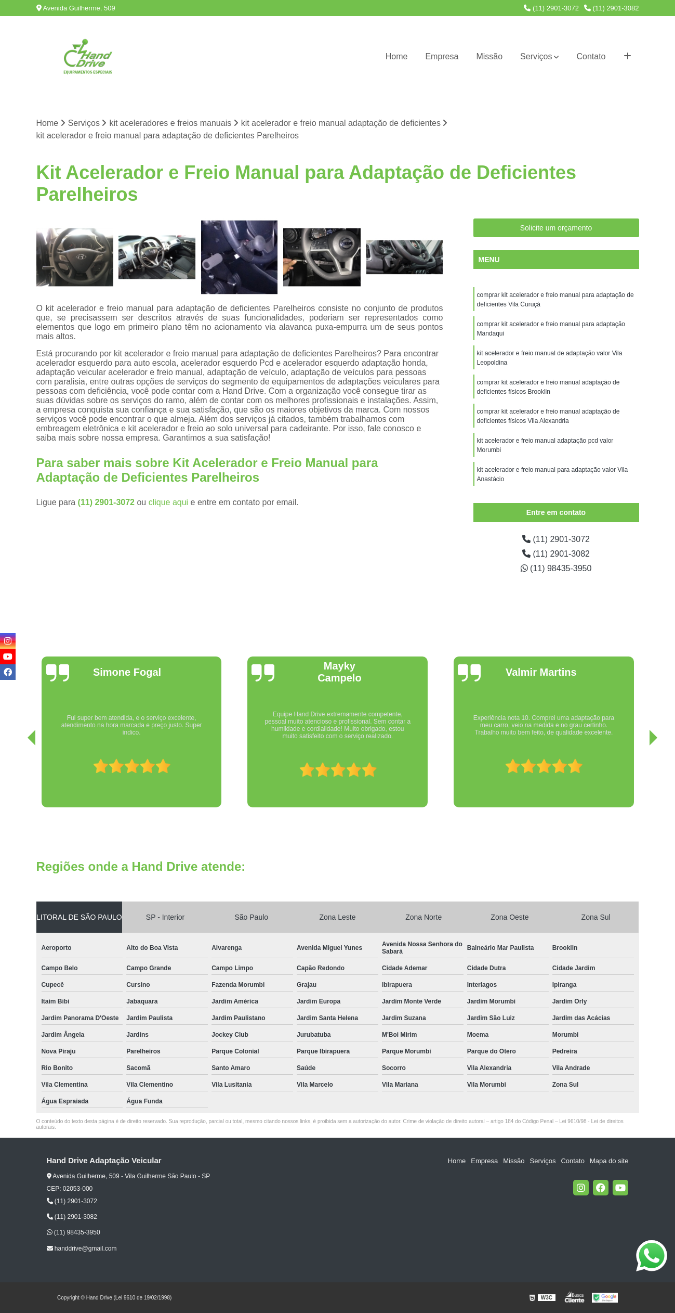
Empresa (441, 56)
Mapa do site (609, 1161)
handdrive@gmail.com (82, 1248)
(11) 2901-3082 (611, 8)
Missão (489, 56)
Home (397, 56)
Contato (590, 56)
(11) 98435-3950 (556, 568)
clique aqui (169, 502)
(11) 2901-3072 (551, 8)
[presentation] (17, 777)
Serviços (536, 56)
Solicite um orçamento (556, 228)
